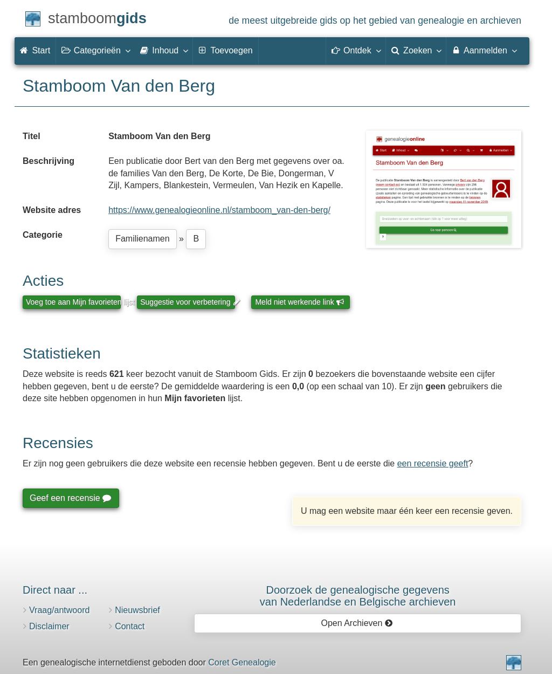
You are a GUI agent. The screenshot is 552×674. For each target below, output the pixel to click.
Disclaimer (49, 626)
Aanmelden (484, 50)
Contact (129, 626)
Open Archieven (356, 623)
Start (35, 50)
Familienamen (142, 238)
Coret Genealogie (241, 662)
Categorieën (95, 50)
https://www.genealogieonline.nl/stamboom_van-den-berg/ (219, 210)
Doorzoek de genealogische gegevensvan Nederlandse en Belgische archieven (358, 596)
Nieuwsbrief (137, 610)
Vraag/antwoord (59, 610)
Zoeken (416, 50)
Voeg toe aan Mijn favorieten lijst (73, 302)
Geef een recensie (70, 498)
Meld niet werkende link (299, 302)
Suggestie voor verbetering (187, 302)
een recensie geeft (432, 463)
